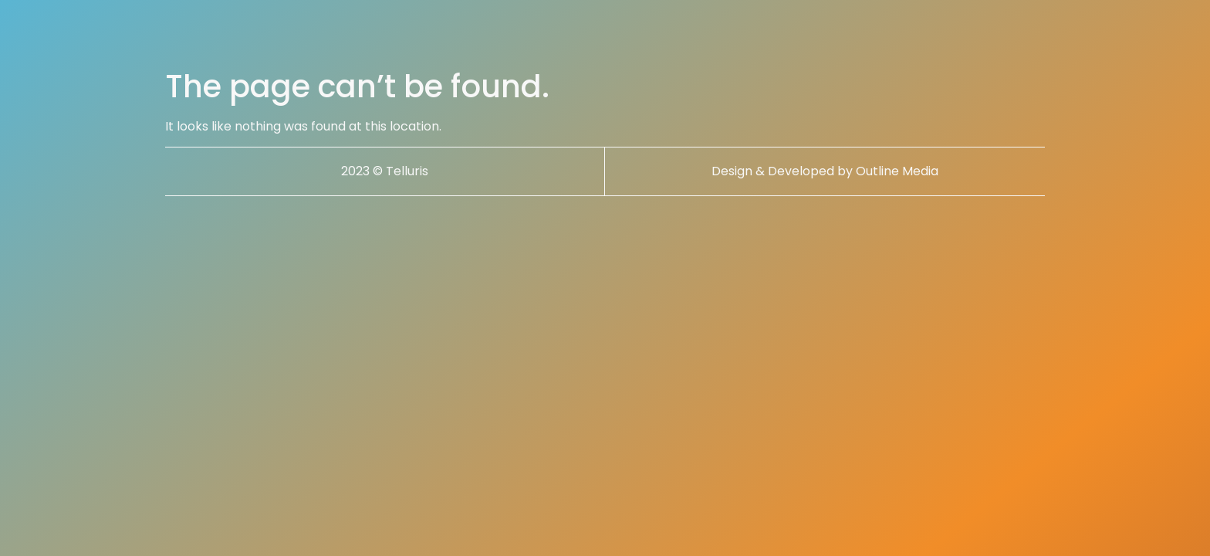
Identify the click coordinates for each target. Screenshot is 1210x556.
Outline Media (897, 171)
